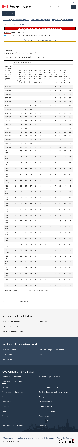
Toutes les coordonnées (11, 377)
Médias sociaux (8, 438)
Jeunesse (42, 425)
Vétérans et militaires (47, 421)
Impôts (5, 416)
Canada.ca (7, 20)
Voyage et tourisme (9, 397)
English (73, 2)
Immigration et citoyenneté (12, 392)
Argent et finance (45, 406)
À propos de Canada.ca (45, 438)
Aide (40, 326)
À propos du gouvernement (49, 377)
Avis (58, 438)
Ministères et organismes (12, 381)
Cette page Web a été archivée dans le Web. (40, 28)
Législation (56, 20)
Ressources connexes (10, 326)
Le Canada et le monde (47, 402)
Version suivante (49, 40)
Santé (4, 411)
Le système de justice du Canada (51, 350)
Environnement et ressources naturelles (17, 421)
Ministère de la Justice (20, 20)
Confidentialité (68, 438)
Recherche (43, 322)
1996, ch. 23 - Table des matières (18, 24)
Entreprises (6, 402)
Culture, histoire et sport (48, 387)
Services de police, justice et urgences (53, 392)
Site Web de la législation (40, 20)
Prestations (6, 406)
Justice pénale (7, 354)
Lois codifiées (67, 20)
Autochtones (44, 416)
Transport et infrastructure (49, 397)
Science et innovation (47, 411)
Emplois (5, 387)
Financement (7, 359)
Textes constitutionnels (11, 322)
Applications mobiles (25, 438)
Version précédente (32, 40)
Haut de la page (10, 441)
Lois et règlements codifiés (12, 331)
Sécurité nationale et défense (13, 425)
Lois (40, 354)
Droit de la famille (9, 350)
